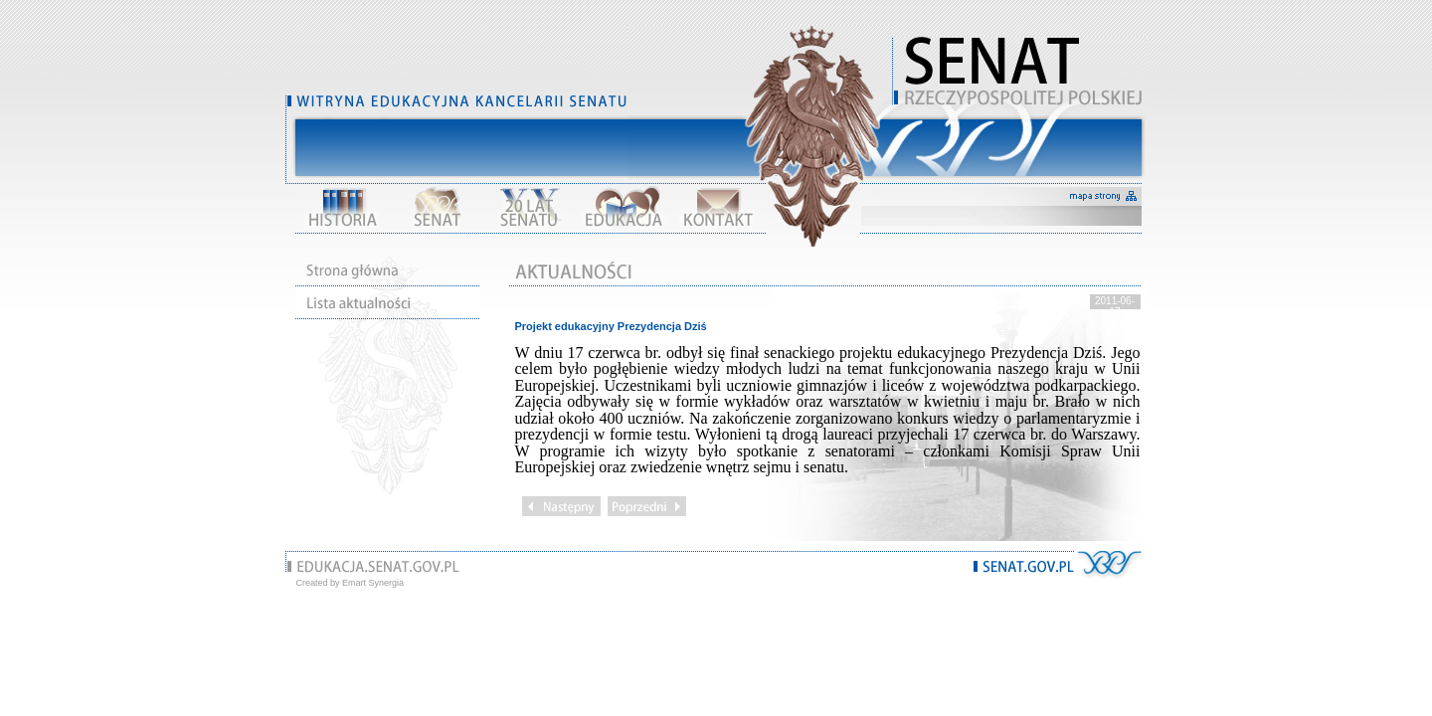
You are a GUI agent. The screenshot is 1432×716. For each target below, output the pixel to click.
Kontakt (717, 208)
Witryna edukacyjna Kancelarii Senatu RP (1020, 69)
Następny (561, 506)
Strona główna (387, 270)
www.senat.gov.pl (1024, 567)
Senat (436, 208)
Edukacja (623, 208)
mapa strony (1104, 196)
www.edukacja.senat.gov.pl (378, 567)
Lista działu (387, 302)
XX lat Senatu (530, 208)
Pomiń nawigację (1020, 139)
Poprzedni (647, 506)
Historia (343, 208)
